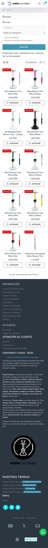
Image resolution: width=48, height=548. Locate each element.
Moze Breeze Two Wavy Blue (13, 173)
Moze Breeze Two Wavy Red (13, 255)
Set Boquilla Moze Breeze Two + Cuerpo (13, 133)
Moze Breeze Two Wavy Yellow (35, 214)
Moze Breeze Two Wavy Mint (13, 214)
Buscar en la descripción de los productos (17, 40)
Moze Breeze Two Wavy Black (35, 133)
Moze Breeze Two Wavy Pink (13, 92)
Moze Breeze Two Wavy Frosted (35, 173)
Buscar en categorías (10, 38)
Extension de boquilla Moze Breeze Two (35, 255)
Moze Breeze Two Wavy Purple (35, 92)
